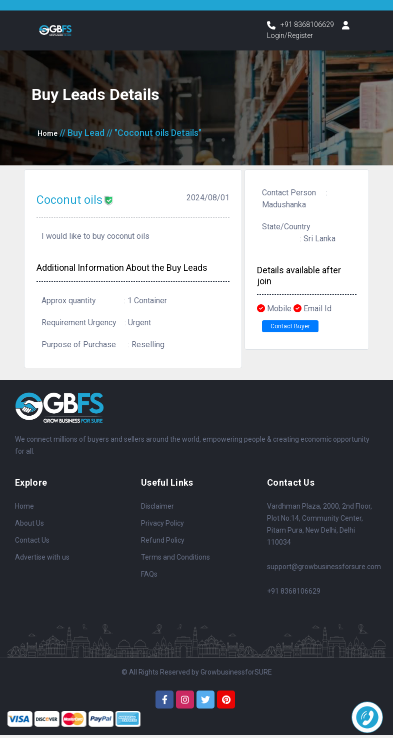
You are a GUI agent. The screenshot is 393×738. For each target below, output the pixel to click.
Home (50, 135)
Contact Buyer (297, 331)
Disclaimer (157, 509)
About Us (29, 526)
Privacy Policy (162, 526)
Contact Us (32, 543)
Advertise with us (42, 560)
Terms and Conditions (175, 560)
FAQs (149, 577)
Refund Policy (162, 543)
